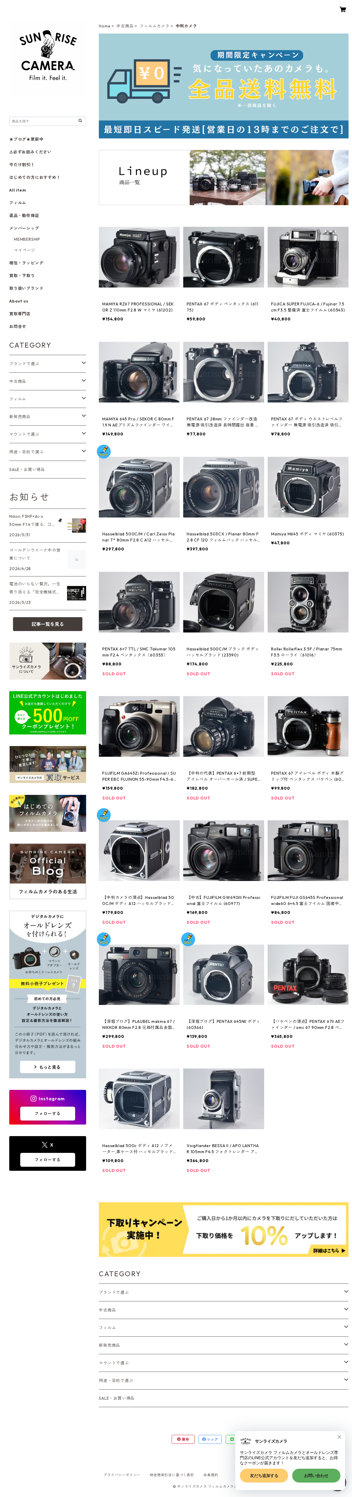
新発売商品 (109, 1345)
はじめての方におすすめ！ (35, 177)
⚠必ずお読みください (30, 152)
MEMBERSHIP (27, 239)
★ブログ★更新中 (26, 139)
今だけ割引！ (22, 164)
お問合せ (17, 326)
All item (17, 190)
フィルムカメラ (155, 26)
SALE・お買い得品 (117, 1398)
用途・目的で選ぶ (116, 1380)
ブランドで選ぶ (114, 1292)
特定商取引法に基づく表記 (172, 1475)
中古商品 (125, 26)
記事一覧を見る (48, 624)
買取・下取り (22, 275)
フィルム (107, 1327)
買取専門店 (20, 313)
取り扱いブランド (26, 288)
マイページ (24, 250)
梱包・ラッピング (26, 263)
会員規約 (210, 1475)
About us (18, 301)
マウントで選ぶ (114, 1363)
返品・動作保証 (24, 215)
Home (104, 26)
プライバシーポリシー (121, 1475)
